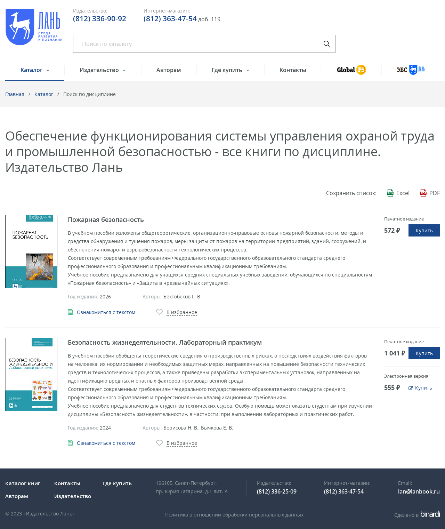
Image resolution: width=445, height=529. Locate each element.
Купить (424, 230)
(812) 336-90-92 (99, 18)
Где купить (228, 70)
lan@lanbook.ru (419, 491)
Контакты (293, 70)
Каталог (32, 70)
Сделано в (417, 515)
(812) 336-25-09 (277, 491)
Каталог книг (22, 483)
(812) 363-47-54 (170, 18)
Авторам (168, 70)
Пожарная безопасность (106, 219)
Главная (14, 94)
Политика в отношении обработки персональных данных (234, 514)
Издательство (100, 70)
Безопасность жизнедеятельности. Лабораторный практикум (165, 342)
